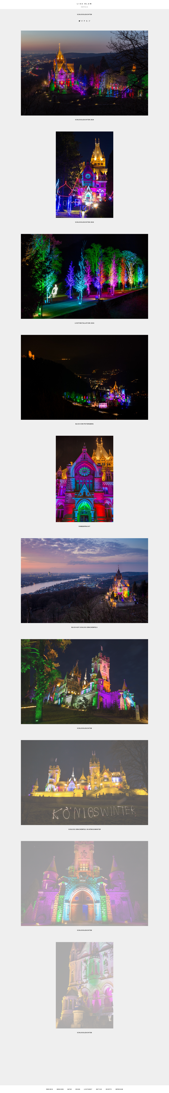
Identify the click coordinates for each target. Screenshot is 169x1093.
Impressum (119, 1089)
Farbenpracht (84, 526)
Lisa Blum (84, 4)
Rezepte (109, 1089)
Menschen (60, 1089)
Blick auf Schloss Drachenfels (84, 627)
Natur (69, 1089)
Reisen (78, 1089)
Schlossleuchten (84, 728)
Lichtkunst (88, 1089)
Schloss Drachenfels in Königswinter (84, 829)
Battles (99, 1089)
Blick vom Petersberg (84, 424)
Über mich (49, 1089)
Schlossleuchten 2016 (84, 120)
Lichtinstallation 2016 (84, 323)
